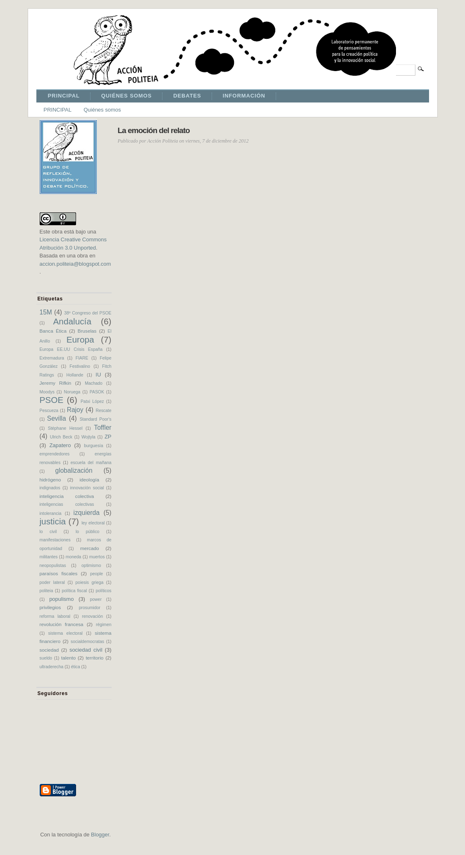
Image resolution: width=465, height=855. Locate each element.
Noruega (72, 392)
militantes (49, 557)
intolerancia (51, 513)
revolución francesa (61, 624)
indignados (50, 488)
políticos (103, 590)
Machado (94, 383)
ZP (108, 436)
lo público (87, 531)
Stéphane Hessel (65, 428)
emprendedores (55, 454)
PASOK (97, 392)
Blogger (100, 834)
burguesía (93, 445)
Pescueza (49, 410)
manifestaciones (55, 540)
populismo (61, 599)
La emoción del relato (154, 130)
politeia (46, 590)
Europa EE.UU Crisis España (71, 349)
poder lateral (52, 582)
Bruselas (87, 330)
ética (75, 666)
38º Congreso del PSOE (87, 313)
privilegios (50, 607)
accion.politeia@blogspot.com (75, 264)
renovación (92, 616)
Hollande (75, 375)
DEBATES (187, 96)
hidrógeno (50, 479)
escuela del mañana (91, 462)
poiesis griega (90, 582)
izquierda (87, 512)
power (96, 599)
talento (68, 657)
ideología (89, 479)
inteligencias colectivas (67, 504)
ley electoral (93, 523)
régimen (104, 624)
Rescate (103, 410)
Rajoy (75, 409)
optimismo (91, 565)
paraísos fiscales (59, 573)
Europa (80, 339)
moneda (73, 557)
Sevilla (56, 418)
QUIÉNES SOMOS (126, 96)
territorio (94, 657)
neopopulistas (53, 565)
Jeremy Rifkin (56, 383)
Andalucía (72, 321)
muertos (97, 557)
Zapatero (60, 445)
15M (46, 312)
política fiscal (74, 590)
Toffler (102, 427)
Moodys (47, 392)
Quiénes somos (102, 110)
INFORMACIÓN (244, 96)
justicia (53, 521)
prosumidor (89, 607)
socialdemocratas (87, 641)
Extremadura (52, 358)
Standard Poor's (96, 419)
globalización (74, 470)
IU (98, 375)
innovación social (87, 488)
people (96, 574)
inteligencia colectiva (67, 496)
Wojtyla (88, 437)
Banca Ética (53, 330)
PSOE (52, 400)
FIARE (82, 358)
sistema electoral (65, 633)
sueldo (46, 658)
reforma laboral (55, 616)
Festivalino (79, 366)
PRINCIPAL (64, 96)
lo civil (48, 531)
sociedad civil (86, 650)
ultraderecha (52, 666)
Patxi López (92, 401)
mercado (89, 548)
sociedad (49, 650)
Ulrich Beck (61, 437)
